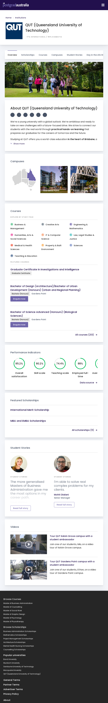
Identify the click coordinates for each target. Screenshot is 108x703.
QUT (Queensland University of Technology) (21, 674)
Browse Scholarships (14, 627)
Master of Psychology (12, 618)
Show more (17, 143)
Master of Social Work (12, 610)
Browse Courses (12, 599)
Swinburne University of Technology (18, 666)
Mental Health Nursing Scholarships (18, 646)
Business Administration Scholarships (19, 631)
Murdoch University (11, 663)
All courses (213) (86, 334)
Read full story (20, 508)
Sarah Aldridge (18, 502)
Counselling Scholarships (14, 649)
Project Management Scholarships (18, 638)
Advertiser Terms (13, 689)
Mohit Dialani (61, 494)
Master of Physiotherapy (13, 621)
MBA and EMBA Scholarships (28, 421)
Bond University (10, 659)
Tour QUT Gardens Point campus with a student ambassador (72, 563)
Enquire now (19, 298)
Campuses (57, 53)
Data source (89, 382)
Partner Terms (11, 684)
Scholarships (27, 53)
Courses (43, 53)
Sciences (78, 245)
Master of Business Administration (18, 603)
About (6, 700)
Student (74, 53)
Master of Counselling (12, 607)
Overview (12, 55)
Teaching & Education (26, 256)
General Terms (11, 680)
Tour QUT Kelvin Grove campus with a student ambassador (71, 537)
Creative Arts (52, 224)
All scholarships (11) (85, 430)
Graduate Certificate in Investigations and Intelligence (44, 269)
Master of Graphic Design (14, 614)
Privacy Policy (11, 694)
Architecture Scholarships (14, 642)
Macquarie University (12, 670)
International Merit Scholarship (29, 410)
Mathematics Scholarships (15, 635)
